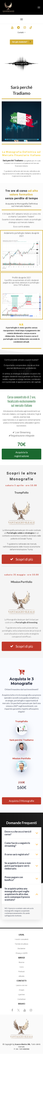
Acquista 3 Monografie (21, 800)
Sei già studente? (21, 42)
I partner (21, 994)
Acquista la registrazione (21, 454)
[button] (36, 833)
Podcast (21, 971)
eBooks (21, 976)
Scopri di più (21, 559)
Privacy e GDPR (21, 953)
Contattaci (22, 999)
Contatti (21, 32)
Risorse (21, 962)
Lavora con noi (21, 985)
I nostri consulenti (21, 939)
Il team (21, 990)
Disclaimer (21, 948)
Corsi (22, 967)
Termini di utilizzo (21, 944)
